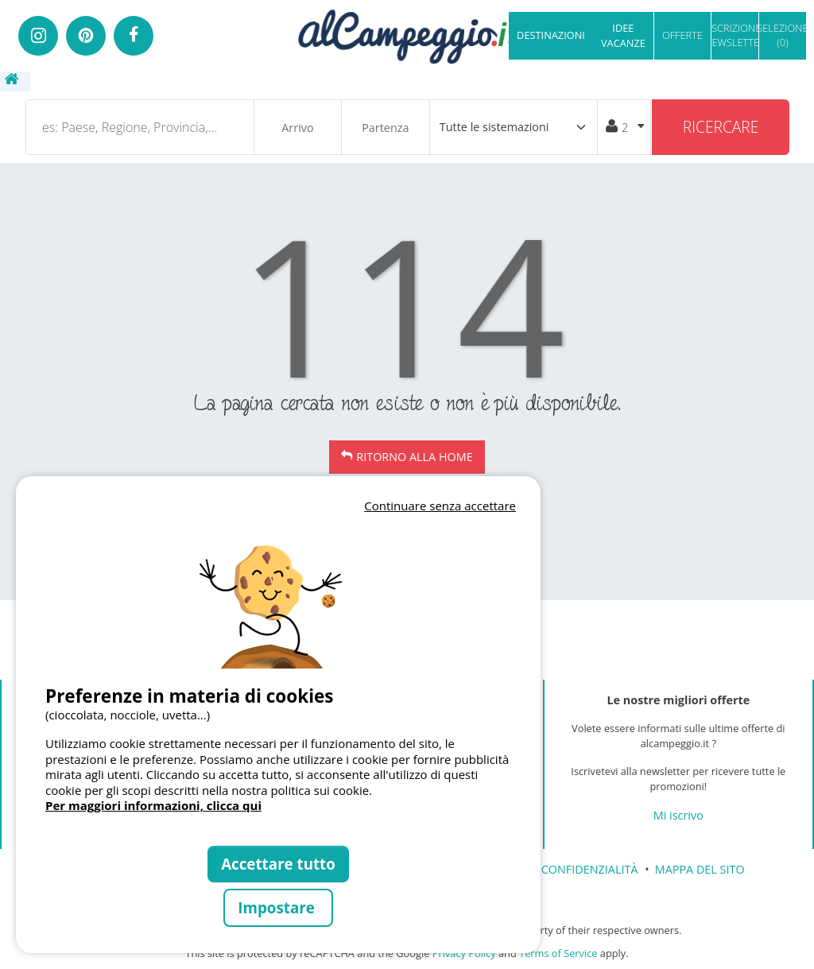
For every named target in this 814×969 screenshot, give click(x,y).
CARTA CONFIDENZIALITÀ (570, 869)
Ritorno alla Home (414, 456)
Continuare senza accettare (440, 506)
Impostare (278, 907)
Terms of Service (558, 953)
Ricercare (721, 127)
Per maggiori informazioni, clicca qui (153, 805)
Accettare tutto (278, 864)
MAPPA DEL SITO (700, 869)
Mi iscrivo (678, 815)
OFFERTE (682, 35)
